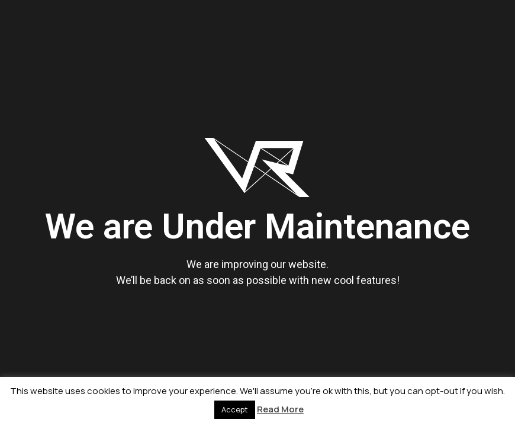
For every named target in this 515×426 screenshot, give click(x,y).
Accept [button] (234, 409)
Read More (280, 409)
